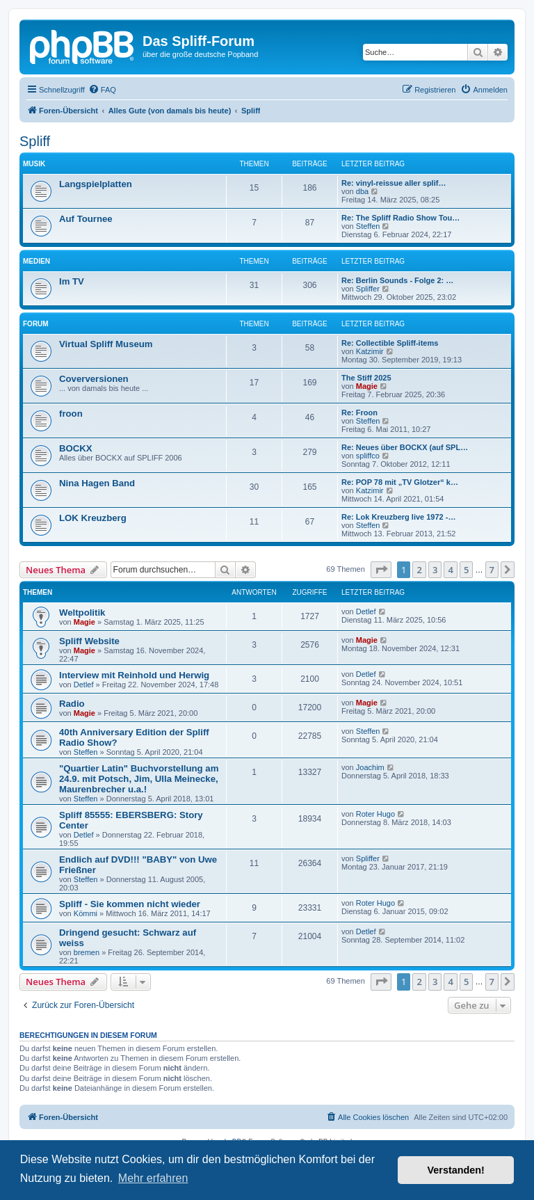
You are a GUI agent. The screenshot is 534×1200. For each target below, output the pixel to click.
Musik (34, 164)
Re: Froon (359, 412)
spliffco (368, 455)
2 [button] (418, 569)
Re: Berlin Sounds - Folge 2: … (397, 280)
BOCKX (75, 448)
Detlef (366, 611)
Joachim (370, 767)
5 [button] (466, 569)
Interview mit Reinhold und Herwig (134, 675)
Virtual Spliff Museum (106, 344)
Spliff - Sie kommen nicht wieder (129, 904)
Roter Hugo (375, 814)
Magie (367, 386)
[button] (381, 569)
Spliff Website (89, 641)
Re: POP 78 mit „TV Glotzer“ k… (399, 482)
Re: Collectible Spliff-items (389, 343)
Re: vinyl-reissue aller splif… (393, 183)
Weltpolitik (82, 612)
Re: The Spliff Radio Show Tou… (400, 218)
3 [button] (434, 569)
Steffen (368, 226)
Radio (72, 703)
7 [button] (492, 569)
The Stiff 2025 (366, 378)
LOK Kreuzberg (93, 518)
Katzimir (370, 351)
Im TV (71, 281)
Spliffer (368, 289)
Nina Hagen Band (97, 483)
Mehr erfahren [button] (153, 1178)
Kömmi (85, 913)
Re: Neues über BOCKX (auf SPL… (404, 447)
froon (71, 413)
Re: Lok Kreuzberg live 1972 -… (398, 517)
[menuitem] (102, 89)
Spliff (34, 141)
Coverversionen (94, 379)
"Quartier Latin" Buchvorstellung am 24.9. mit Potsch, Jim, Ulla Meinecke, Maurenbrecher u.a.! (138, 778)
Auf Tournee (86, 219)
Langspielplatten (95, 184)
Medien (36, 261)
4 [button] (450, 569)
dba (362, 191)
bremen (86, 952)
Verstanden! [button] (456, 1170)
